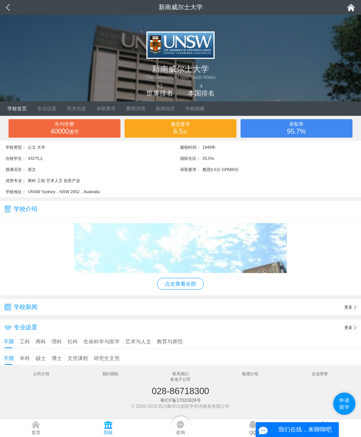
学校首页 (17, 108)
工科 (25, 341)
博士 (57, 358)
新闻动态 (165, 108)
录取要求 (106, 108)
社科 (72, 341)
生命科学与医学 (101, 341)
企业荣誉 (320, 374)
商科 (41, 341)
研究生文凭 (107, 358)
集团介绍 (250, 374)
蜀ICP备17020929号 (180, 400)
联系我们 (180, 374)
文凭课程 (77, 358)
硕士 (41, 358)
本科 (25, 358)
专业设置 (46, 108)
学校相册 (195, 108)
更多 (350, 307)
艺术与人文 (138, 341)
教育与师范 (170, 341)
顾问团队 (111, 374)
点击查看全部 (180, 284)
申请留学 (344, 403)
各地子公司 (180, 379)
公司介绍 (41, 374)
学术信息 (76, 108)
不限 (9, 341)
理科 (57, 341)
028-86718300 (180, 391)
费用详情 (135, 108)
